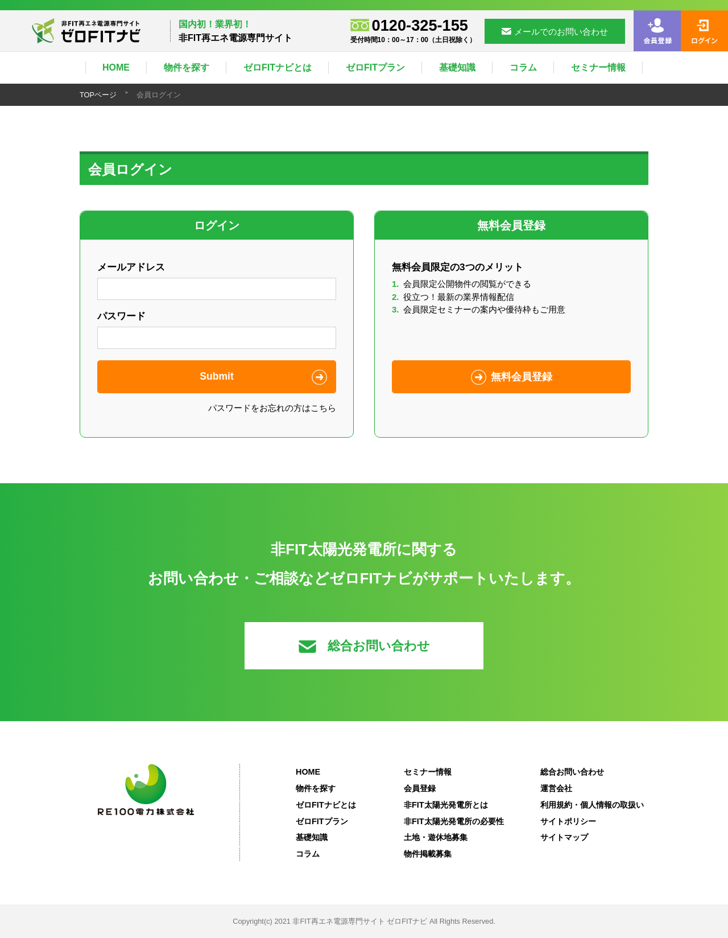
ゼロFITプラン (375, 67)
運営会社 (556, 788)
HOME (116, 67)
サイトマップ (564, 837)
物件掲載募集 (428, 853)
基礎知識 (457, 67)
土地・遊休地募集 (436, 837)
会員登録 (420, 788)
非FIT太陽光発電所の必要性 (454, 821)
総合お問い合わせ (364, 646)
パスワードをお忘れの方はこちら (272, 408)
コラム (523, 67)
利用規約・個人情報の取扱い (592, 804)
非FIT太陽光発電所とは (446, 804)
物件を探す (186, 67)
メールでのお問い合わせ (555, 31)
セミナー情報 (598, 67)
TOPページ (98, 94)
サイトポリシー (568, 821)
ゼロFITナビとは (277, 67)
